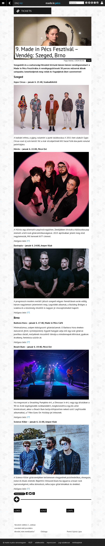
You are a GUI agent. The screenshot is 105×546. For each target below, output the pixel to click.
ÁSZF (30, 542)
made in (53, 2)
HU (21, 3)
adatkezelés (39, 542)
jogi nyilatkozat (64, 542)
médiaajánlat (77, 542)
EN (16, 3)
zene (89, 61)
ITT (28, 240)
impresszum (51, 542)
